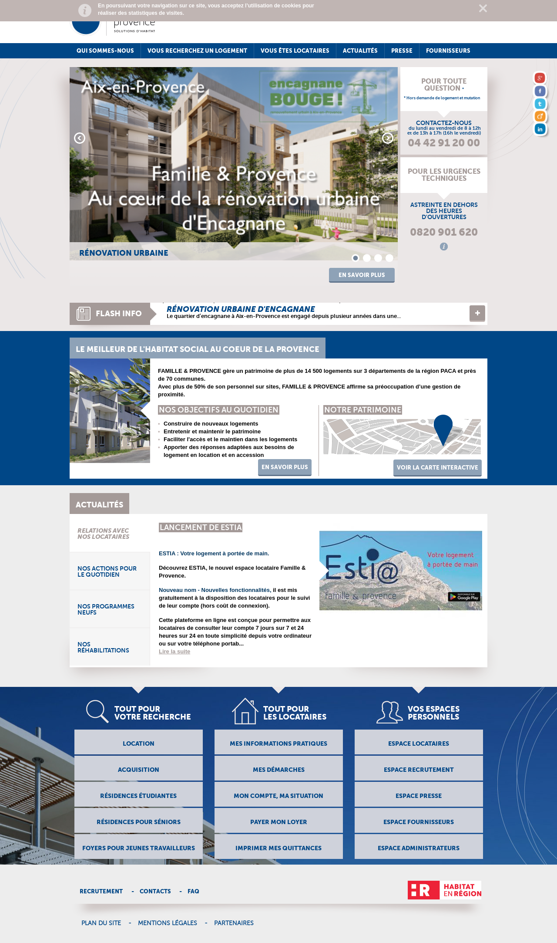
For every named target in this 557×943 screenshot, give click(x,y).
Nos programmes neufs (105, 609)
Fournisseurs (448, 50)
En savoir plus (362, 275)
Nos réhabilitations (103, 647)
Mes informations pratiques (278, 743)
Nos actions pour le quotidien (107, 571)
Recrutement (101, 891)
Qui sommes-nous (105, 50)
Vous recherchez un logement (197, 50)
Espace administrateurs (419, 848)
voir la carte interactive (437, 467)
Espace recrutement (419, 769)
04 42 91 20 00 (444, 143)
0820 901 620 (444, 232)
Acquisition (138, 769)
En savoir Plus (285, 467)
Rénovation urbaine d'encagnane (241, 309)
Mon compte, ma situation (278, 795)
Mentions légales (167, 923)
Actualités (360, 50)
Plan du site (101, 923)
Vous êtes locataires (295, 50)
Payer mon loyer (278, 821)
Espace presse (419, 795)
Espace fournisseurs (418, 821)
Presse (402, 50)
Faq (193, 891)
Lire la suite (477, 313)
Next (387, 138)
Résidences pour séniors (139, 821)
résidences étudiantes (138, 795)
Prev (79, 138)
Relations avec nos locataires (103, 533)
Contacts (155, 891)
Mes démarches (279, 769)
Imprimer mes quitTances (278, 848)
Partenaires (234, 923)
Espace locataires (418, 743)
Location (138, 743)
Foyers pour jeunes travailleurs (138, 848)
